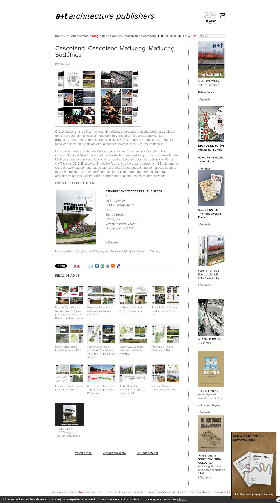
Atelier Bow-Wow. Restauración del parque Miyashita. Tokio (132, 390)
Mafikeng (155, 251)
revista (90, 492)
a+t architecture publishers (109, 16)
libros (101, 492)
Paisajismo (81, 251)
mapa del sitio (222, 492)
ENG (186, 36)
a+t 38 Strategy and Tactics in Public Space (112, 251)
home (59, 36)
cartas (110, 492)
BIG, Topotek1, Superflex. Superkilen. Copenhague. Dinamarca (101, 390)
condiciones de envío (171, 492)
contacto (149, 36)
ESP (193, 36)
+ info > (181, 499)
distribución (122, 492)
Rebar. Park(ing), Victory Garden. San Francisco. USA (164, 311)
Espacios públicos (64, 251)
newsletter (132, 36)
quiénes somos (78, 36)
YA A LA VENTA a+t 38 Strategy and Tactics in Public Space (67, 432)
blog (95, 36)
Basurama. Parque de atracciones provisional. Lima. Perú (99, 311)
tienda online (111, 36)
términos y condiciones (199, 492)
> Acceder (212, 23)
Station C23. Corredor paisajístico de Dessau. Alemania (131, 350)
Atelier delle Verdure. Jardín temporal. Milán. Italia (131, 311)
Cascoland (63, 131)
